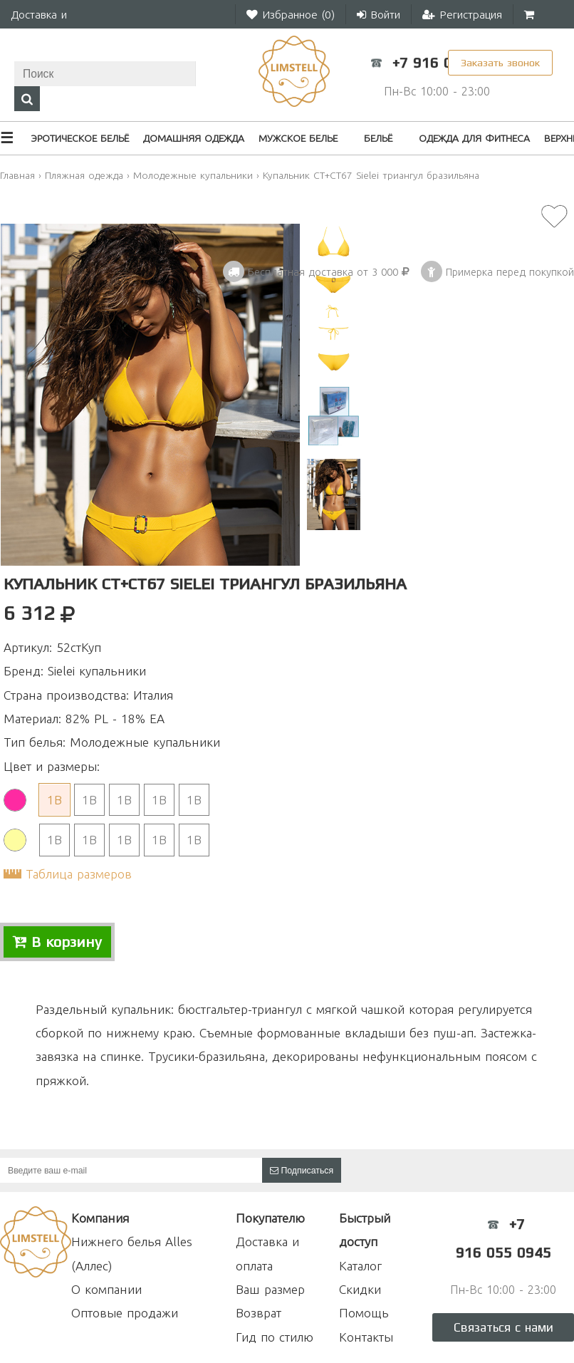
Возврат (258, 1313)
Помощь (364, 1313)
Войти (378, 14)
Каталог (360, 1266)
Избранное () (290, 14)
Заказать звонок (500, 62)
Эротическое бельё (80, 138)
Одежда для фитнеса (474, 138)
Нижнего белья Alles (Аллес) (131, 1253)
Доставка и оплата (267, 1253)
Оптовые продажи (124, 1313)
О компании (106, 1289)
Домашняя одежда (193, 138)
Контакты (366, 1337)
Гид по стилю (274, 1337)
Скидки (360, 1289)
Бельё (378, 138)
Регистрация (462, 14)
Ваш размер (270, 1289)
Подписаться (301, 1171)
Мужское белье (298, 138)
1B (54, 800)
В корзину (57, 941)
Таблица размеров (79, 874)
